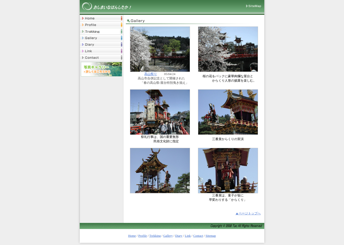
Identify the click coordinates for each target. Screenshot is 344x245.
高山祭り (150, 74)
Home (132, 235)
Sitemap (211, 235)
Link (188, 235)
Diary (178, 235)
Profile (142, 235)
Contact (198, 235)
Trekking (155, 235)
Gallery (168, 235)
